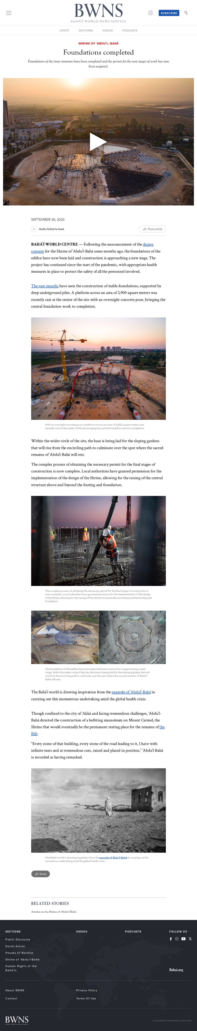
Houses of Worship (19, 952)
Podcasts (130, 30)
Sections (86, 30)
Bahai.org (176, 970)
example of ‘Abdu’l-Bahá (131, 692)
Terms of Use (86, 998)
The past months (45, 286)
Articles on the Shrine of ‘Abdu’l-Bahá (53, 911)
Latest (64, 30)
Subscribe (169, 13)
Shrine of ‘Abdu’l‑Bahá (22, 959)
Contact (11, 998)
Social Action (15, 946)
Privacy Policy (86, 990)
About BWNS (14, 990)
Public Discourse (17, 939)
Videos (108, 30)
